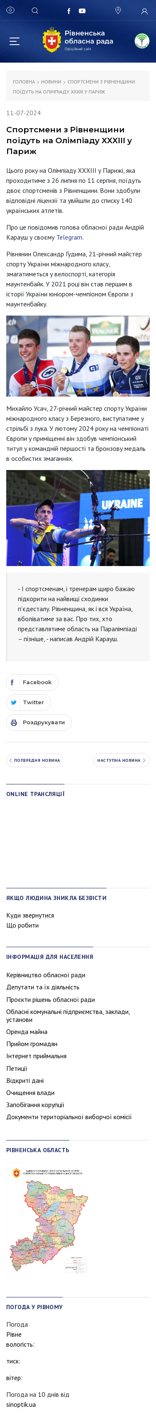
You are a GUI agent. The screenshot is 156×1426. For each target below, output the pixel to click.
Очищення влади (30, 1092)
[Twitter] (28, 702)
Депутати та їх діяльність (42, 987)
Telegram (69, 237)
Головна (24, 81)
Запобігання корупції (35, 1104)
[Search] (36, 10)
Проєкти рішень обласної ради (50, 999)
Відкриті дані (25, 1080)
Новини (51, 81)
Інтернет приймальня (36, 1056)
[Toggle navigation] (14, 40)
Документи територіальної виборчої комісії (69, 1116)
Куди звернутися (30, 915)
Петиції (16, 1068)
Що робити (22, 925)
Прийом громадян (31, 1043)
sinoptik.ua (21, 1404)
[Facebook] (32, 682)
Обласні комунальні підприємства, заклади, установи (68, 1015)
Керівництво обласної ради (45, 975)
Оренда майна (26, 1031)
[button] (117, 11)
